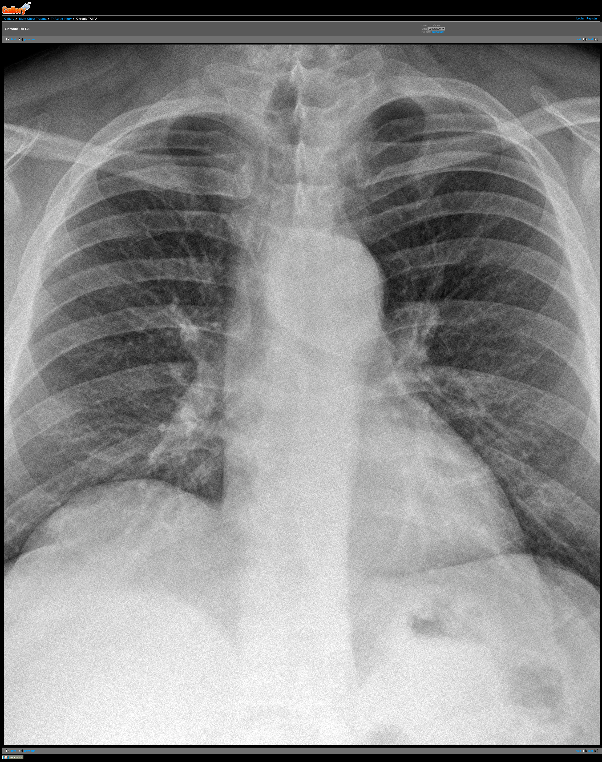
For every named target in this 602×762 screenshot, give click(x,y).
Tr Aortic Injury (61, 18)
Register (592, 18)
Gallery (9, 18)
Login (580, 18)
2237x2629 (438, 32)
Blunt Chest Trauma (32, 18)
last (590, 39)
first (13, 39)
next (578, 39)
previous (29, 39)
